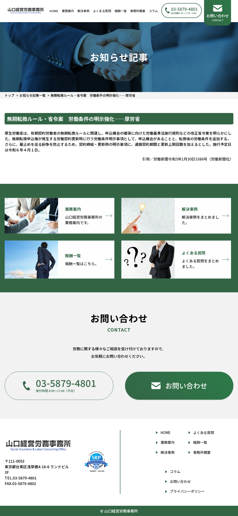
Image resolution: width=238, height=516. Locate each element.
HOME (54, 11)
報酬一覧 (121, 11)
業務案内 (68, 11)
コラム (153, 11)
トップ (9, 95)
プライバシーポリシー (187, 491)
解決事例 (83, 11)
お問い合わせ (180, 481)
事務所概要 (137, 11)
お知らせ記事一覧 (33, 95)
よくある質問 (102, 11)
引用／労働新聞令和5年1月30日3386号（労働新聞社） (187, 159)
